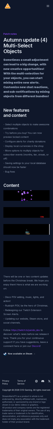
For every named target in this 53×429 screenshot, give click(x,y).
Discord (36, 346)
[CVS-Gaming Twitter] (49, 382)
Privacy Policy (5, 382)
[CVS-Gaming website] (36, 382)
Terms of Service (21, 382)
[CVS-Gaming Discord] (42, 382)
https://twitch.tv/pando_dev (25, 330)
